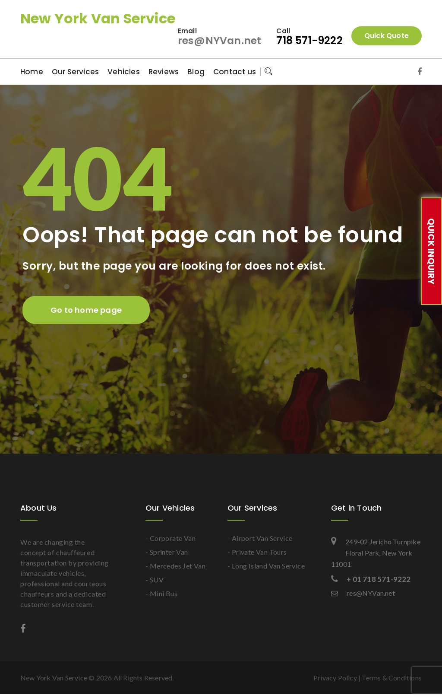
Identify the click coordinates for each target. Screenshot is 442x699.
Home (31, 72)
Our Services (75, 72)
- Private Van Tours (257, 552)
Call (283, 30)
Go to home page (86, 310)
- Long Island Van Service (266, 566)
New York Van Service (97, 18)
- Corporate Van (170, 538)
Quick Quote (386, 36)
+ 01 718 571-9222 (371, 579)
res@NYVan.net (219, 40)
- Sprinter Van (166, 552)
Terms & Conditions (392, 678)
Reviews (163, 72)
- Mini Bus (161, 593)
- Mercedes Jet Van (175, 566)
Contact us (234, 72)
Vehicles (123, 72)
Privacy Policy (335, 678)
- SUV (154, 579)
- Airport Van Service (259, 538)
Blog (196, 72)
